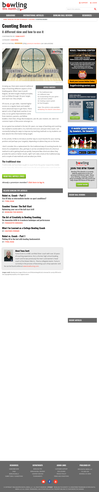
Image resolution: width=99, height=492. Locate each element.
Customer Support (61, 469)
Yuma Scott (20, 36)
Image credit (59, 82)
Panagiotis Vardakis (14, 223)
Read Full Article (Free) (14, 176)
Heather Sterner (12, 231)
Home (5, 19)
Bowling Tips (37, 469)
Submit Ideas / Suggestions (14, 476)
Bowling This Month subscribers (49, 109)
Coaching (31, 19)
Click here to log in (36, 182)
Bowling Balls (14, 474)
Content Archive (37, 474)
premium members (34, 43)
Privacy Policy (61, 474)
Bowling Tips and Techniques (17, 19)
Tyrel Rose (9, 201)
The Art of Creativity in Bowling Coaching (21, 217)
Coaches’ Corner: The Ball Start (17, 206)
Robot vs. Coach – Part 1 (13, 236)
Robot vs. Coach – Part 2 (14, 195)
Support (83, 3)
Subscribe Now (14, 469)
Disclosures (61, 471)
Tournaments (37, 476)
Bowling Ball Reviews (37, 471)
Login (93, 3)
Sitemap (50, 487)
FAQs (14, 471)
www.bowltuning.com (31, 266)
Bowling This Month (14, 212)
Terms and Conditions (61, 476)
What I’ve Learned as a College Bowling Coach (23, 228)
